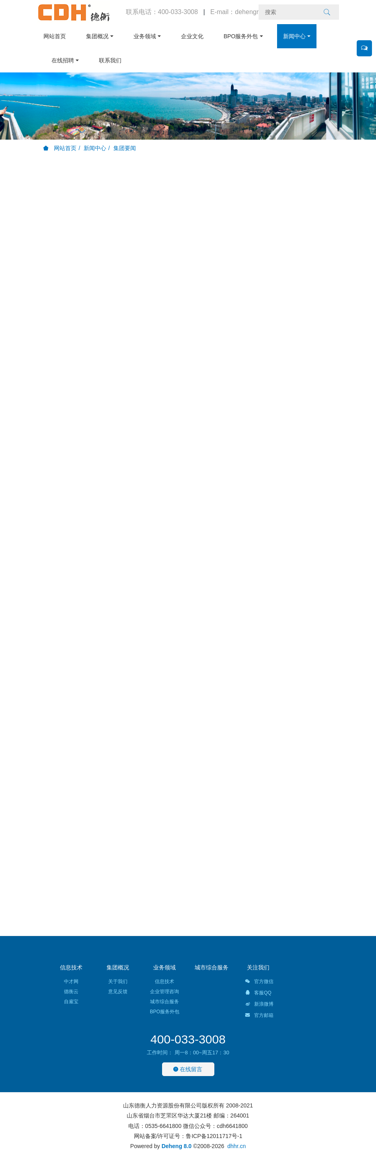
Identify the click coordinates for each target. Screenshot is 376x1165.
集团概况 (97, 36)
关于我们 (117, 981)
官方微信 (259, 983)
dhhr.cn (236, 1146)
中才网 (71, 981)
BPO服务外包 (241, 36)
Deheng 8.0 (177, 1146)
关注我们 (258, 967)
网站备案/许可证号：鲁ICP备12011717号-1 (188, 1136)
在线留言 (188, 1069)
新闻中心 (294, 36)
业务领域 (145, 36)
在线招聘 (62, 60)
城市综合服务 (164, 1001)
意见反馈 (117, 991)
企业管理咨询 (164, 991)
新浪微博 (259, 1005)
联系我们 (110, 60)
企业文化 (192, 36)
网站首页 (54, 36)
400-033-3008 (188, 1039)
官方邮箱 (259, 1016)
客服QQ (258, 994)
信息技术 (71, 967)
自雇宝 (71, 1001)
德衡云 (71, 991)
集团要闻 (124, 148)
